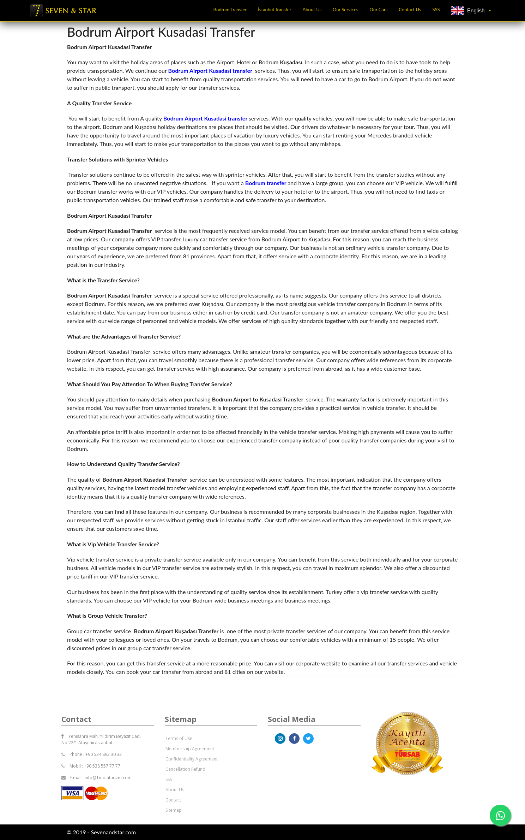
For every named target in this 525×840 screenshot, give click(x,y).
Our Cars (378, 9)
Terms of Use (178, 738)
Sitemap (173, 810)
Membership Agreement (189, 749)
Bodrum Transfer (230, 9)
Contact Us (410, 9)
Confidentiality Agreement (191, 759)
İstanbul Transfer (274, 9)
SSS (436, 9)
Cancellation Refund (185, 769)
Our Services (345, 9)
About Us (311, 9)
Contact (173, 800)
